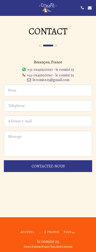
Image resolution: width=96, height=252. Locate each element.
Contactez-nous (48, 166)
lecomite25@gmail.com (48, 79)
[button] (5, 7)
